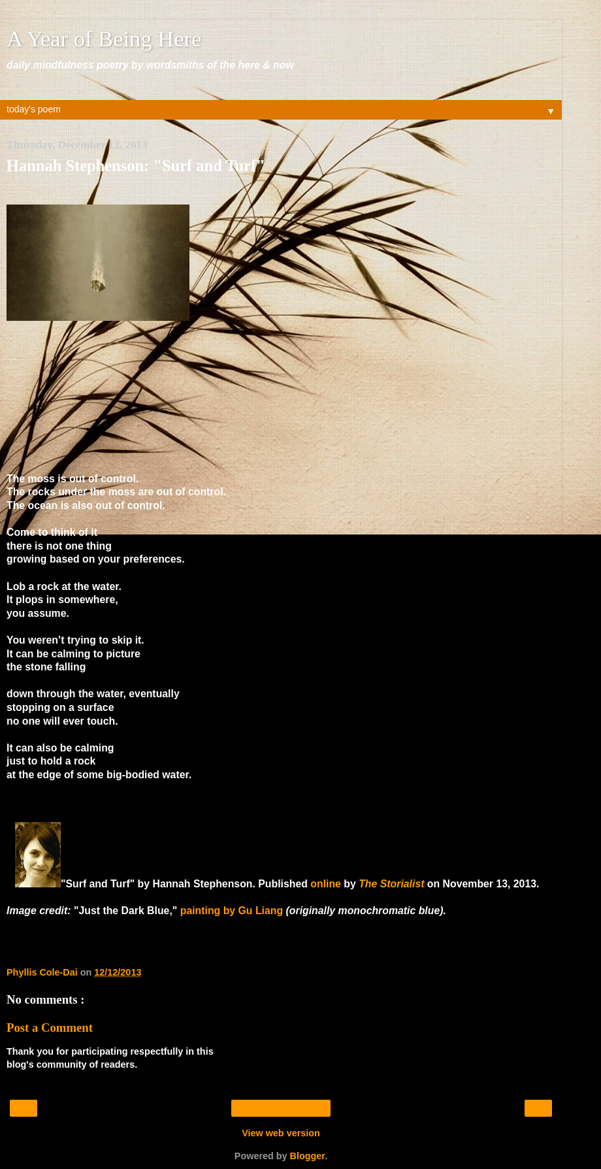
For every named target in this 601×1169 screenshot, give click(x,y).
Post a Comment (50, 1027)
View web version (281, 1133)
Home (280, 1108)
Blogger (307, 1156)
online (325, 883)
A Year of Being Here (104, 38)
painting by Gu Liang (231, 910)
